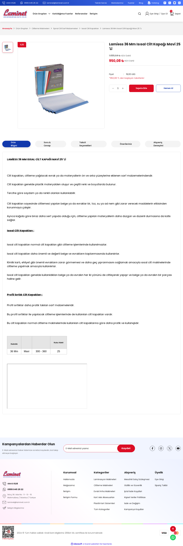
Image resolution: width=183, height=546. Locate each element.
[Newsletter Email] (99, 448)
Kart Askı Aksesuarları (104, 497)
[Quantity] (118, 88)
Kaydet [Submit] (126, 448)
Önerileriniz (126, 144)
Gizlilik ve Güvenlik (133, 485)
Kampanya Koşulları (134, 509)
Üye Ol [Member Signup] (164, 13)
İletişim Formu (70, 497)
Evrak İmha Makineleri (104, 491)
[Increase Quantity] (124, 88)
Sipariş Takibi (161, 485)
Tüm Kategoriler (102, 509)
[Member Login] (147, 13)
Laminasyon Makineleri (105, 479)
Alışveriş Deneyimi (158, 144)
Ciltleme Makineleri (103, 485)
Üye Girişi (159, 479)
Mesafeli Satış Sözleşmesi (136, 479)
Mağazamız (69, 485)
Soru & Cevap (47, 144)
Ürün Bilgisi (14, 144)
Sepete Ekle (141, 88)
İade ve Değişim (132, 503)
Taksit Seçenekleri (85, 144)
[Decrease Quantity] (111, 88)
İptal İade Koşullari (133, 491)
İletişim (66, 491)
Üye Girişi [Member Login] (154, 13)
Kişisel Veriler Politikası (135, 497)
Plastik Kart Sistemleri (104, 503)
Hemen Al (168, 88)
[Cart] (175, 13)
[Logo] (15, 14)
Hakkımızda (68, 479)
